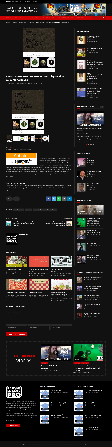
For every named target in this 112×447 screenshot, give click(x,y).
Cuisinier (31, 22)
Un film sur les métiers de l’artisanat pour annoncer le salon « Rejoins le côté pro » (95, 221)
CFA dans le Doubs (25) (92, 427)
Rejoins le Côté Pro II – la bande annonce (89, 130)
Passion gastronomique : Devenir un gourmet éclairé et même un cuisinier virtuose (60, 294)
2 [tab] (88, 144)
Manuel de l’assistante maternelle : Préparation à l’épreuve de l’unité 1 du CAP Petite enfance (95, 90)
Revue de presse (84, 363)
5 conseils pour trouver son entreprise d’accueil (92, 305)
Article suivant (67, 219)
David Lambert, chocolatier (92, 159)
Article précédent (11, 219)
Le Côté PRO (11, 83)
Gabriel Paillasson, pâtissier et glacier (93, 211)
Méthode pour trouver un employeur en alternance (92, 296)
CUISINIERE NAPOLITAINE (13, 269)
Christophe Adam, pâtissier (93, 184)
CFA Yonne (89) (56, 390)
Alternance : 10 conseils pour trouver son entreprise (93, 287)
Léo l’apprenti (91, 243)
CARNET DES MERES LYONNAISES (15, 292)
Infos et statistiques (65, 18)
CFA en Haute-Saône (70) (93, 415)
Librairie (80, 18)
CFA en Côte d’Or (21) (57, 415)
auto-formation (18, 210)
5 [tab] (93, 144)
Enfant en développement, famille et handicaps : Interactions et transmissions (94, 76)
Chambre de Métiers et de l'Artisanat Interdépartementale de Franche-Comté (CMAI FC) (57, 444)
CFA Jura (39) (89, 403)
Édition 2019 (44, 363)
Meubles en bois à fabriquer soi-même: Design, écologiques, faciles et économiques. (52, 223)
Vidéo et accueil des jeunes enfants (28, 1)
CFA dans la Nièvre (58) (58, 403)
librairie (54, 210)
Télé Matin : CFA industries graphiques (94, 231)
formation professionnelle (41, 210)
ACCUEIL (8, 18)
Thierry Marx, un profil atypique (94, 172)
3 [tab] (90, 144)
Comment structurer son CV (93, 278)
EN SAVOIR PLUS (13, 425)
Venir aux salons (20, 18)
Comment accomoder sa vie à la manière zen (38, 270)
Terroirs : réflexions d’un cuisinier (58, 270)
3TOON (89, 444)
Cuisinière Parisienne (35, 292)
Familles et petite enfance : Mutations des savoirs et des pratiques (95, 62)
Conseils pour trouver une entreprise (92, 314)
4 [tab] (91, 144)
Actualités (34, 18)
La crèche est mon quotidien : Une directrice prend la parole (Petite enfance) (23, 223)
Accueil (8, 22)
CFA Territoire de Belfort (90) (94, 390)
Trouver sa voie (48, 18)
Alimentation (22, 22)
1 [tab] (86, 144)
